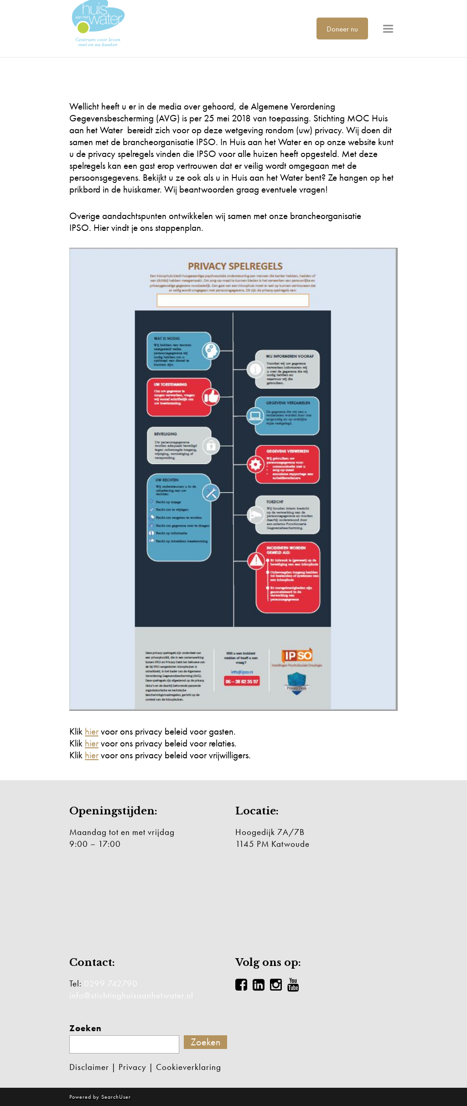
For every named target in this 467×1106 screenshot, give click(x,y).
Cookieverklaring (188, 1067)
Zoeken (85, 1028)
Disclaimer (89, 1067)
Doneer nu (342, 28)
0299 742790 (111, 983)
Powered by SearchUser (100, 1097)
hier (92, 731)
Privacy (132, 1067)
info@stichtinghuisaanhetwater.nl (131, 995)
